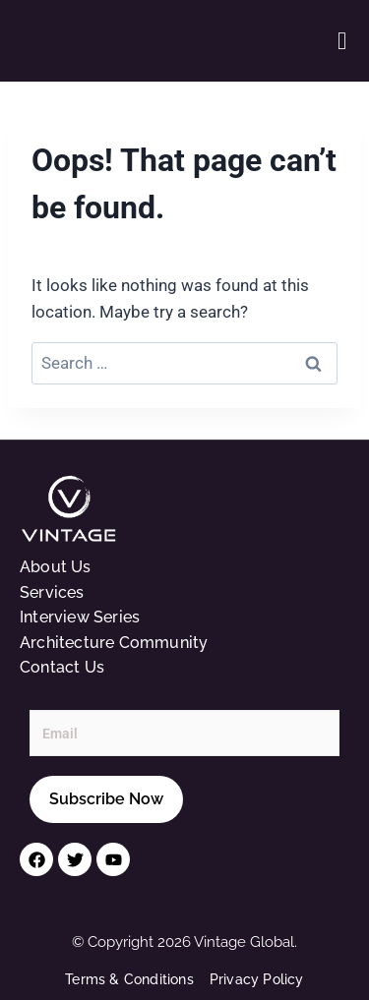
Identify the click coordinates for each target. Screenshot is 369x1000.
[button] (342, 41)
